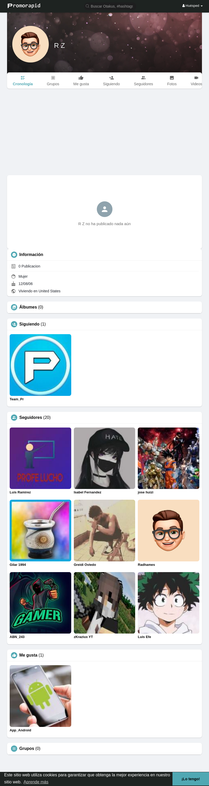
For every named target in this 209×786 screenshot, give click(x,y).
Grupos (26, 749)
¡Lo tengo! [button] (191, 779)
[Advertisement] (104, 136)
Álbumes (28, 307)
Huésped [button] (192, 6)
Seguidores (30, 417)
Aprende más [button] (35, 782)
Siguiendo (29, 324)
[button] (110, 6)
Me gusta (28, 655)
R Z (59, 45)
